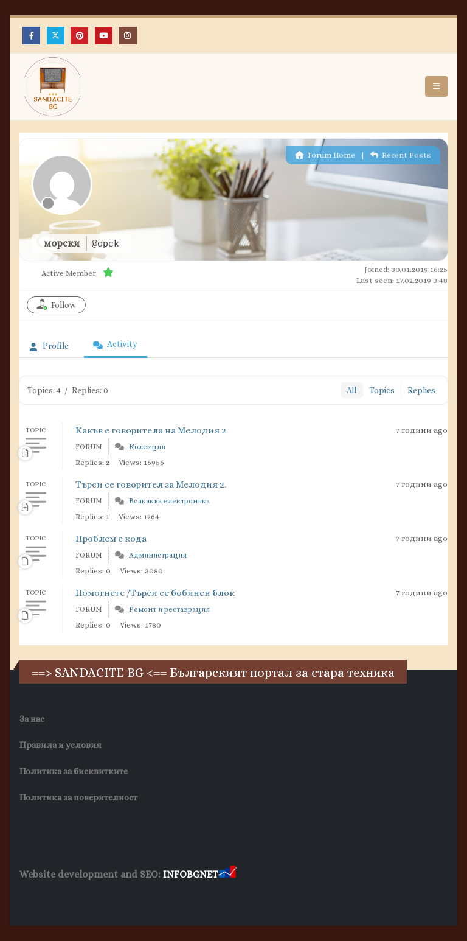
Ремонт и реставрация (169, 609)
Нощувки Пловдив (247, 898)
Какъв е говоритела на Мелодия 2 (150, 430)
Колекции (147, 447)
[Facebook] (31, 35)
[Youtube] (103, 35)
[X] (55, 35)
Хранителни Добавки (62, 898)
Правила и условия (60, 745)
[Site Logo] (52, 87)
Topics (382, 390)
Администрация (158, 555)
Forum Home (325, 154)
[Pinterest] (79, 35)
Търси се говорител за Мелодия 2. (150, 484)
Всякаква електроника (169, 501)
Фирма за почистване (158, 898)
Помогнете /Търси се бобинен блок (155, 592)
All (351, 390)
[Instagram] (127, 35)
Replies (421, 390)
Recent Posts (400, 154)
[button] (436, 86)
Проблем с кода (111, 538)
